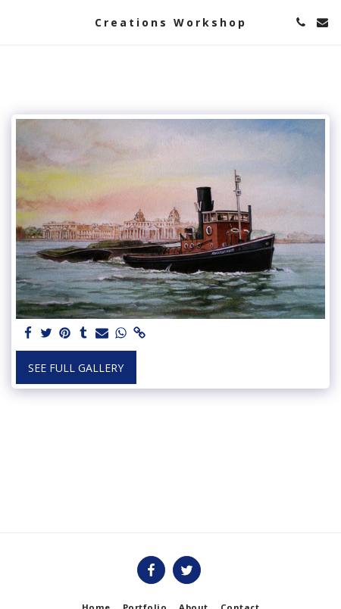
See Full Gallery (76, 368)
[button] (17, 21)
